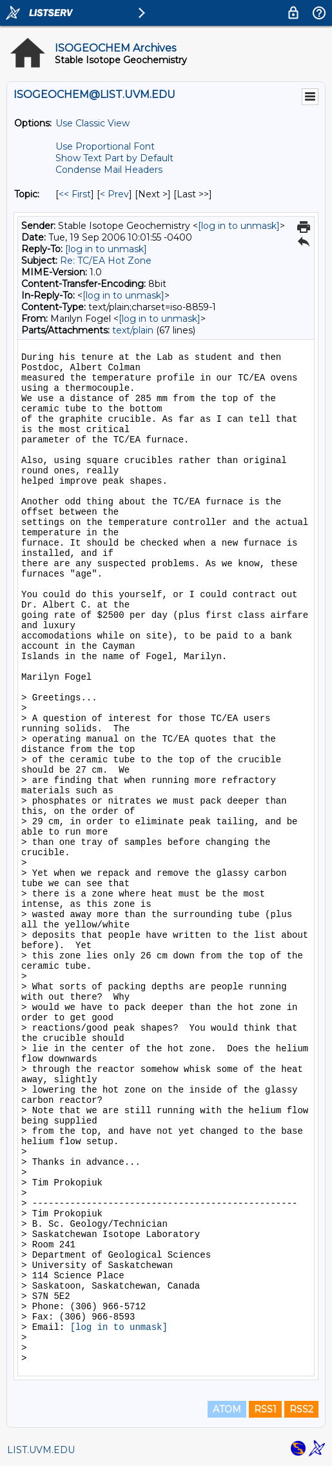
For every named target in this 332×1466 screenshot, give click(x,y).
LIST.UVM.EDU (41, 1450)
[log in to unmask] (239, 226)
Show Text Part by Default (114, 158)
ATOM (227, 1409)
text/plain (132, 330)
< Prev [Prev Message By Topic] (114, 194)
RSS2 (301, 1409)
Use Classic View (92, 123)
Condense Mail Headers (108, 169)
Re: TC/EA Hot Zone (105, 260)
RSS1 (265, 1409)
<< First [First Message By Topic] (75, 194)
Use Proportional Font (105, 146)
